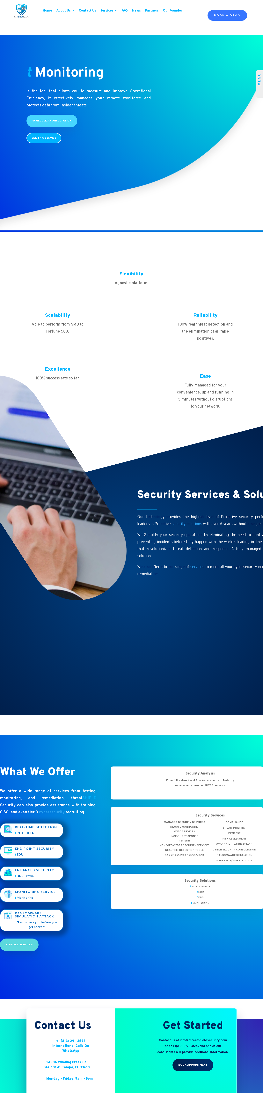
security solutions (187, 524)
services (197, 567)
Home (47, 10)
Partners (152, 10)
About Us (63, 10)
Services (106, 10)
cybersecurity (52, 812)
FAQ (124, 10)
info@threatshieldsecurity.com (203, 1057)
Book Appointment (193, 1081)
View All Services (19, 961)
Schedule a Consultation (51, 120)
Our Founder (172, 10)
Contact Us (87, 10)
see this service (44, 138)
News (136, 10)
